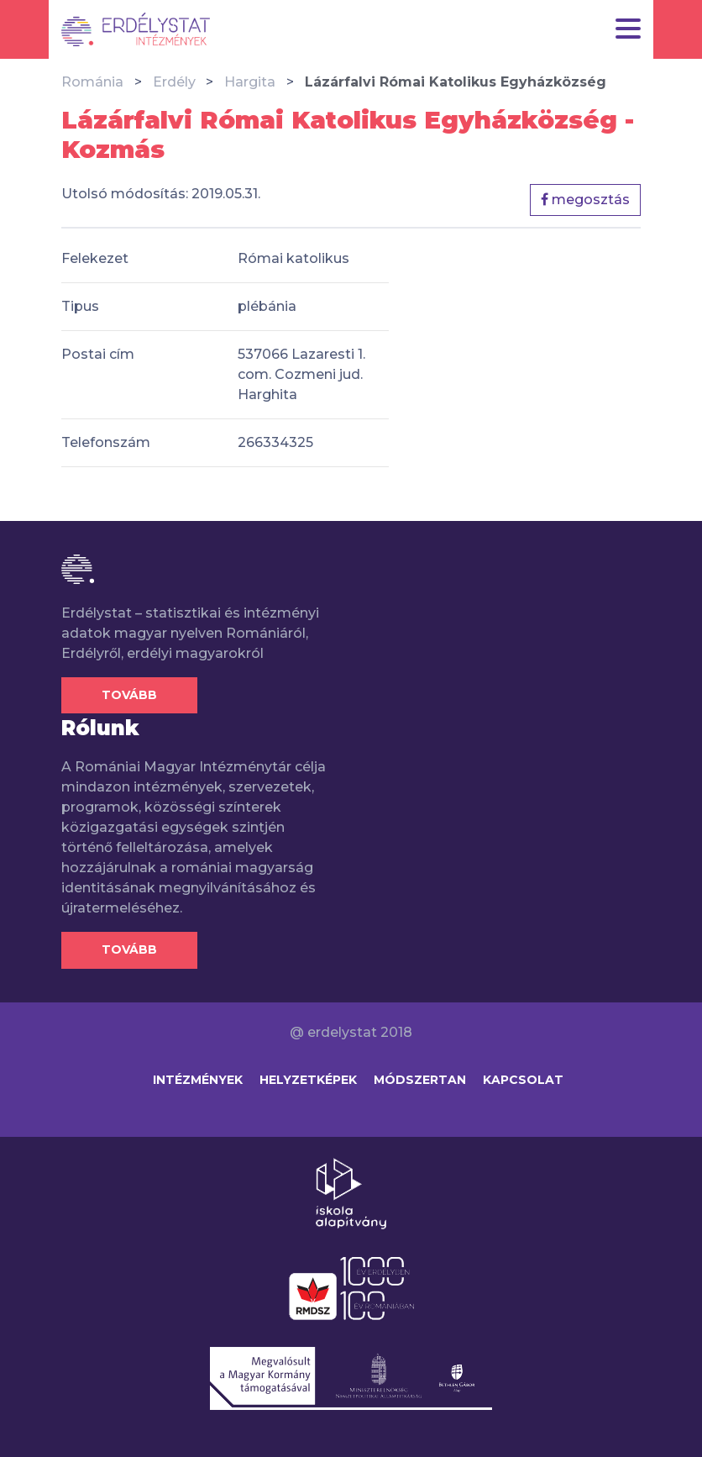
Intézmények (198, 1079)
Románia (92, 82)
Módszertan (420, 1079)
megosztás (585, 200)
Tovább (129, 694)
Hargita (249, 82)
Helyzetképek (308, 1079)
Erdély (174, 82)
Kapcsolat (523, 1079)
